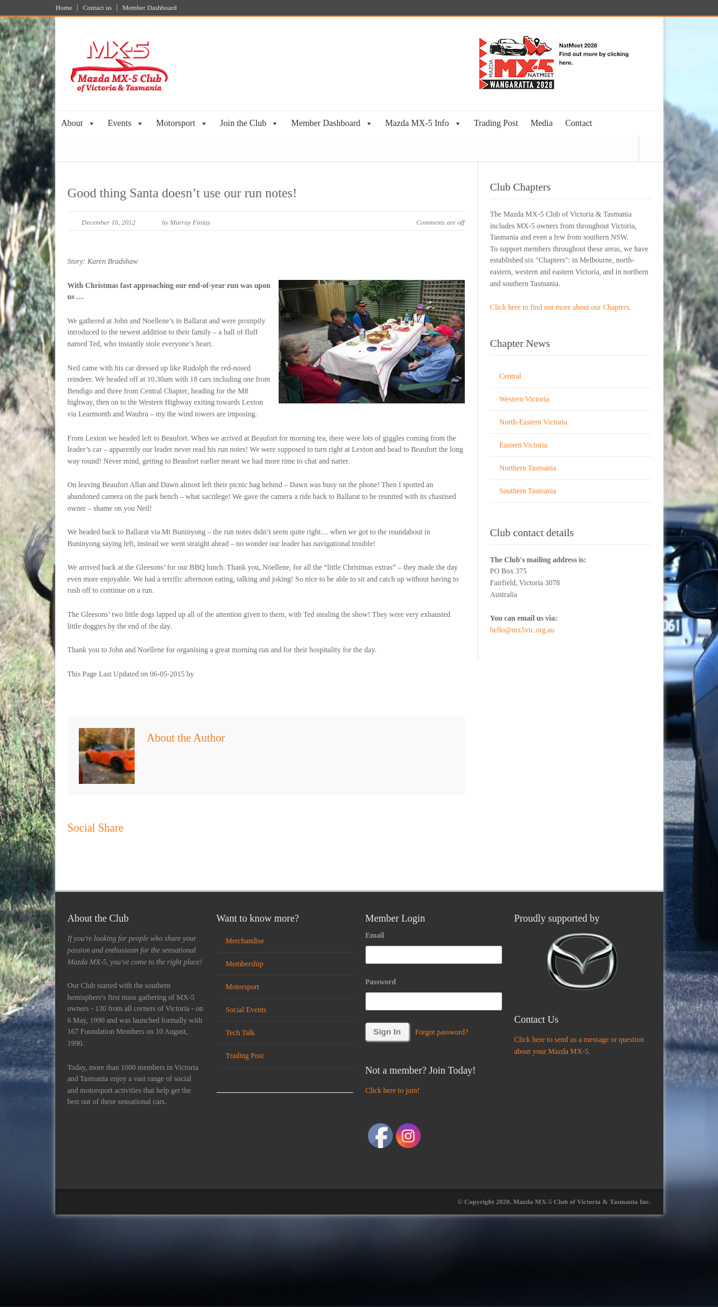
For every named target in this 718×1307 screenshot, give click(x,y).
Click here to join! (393, 1090)
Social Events (246, 1009)
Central (510, 376)
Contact (579, 123)
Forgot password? (441, 1032)
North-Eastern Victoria (533, 422)
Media (542, 123)
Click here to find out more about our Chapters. (561, 307)
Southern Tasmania (528, 491)
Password (381, 981)
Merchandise (245, 940)
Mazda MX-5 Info (423, 123)
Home (64, 7)
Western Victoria (524, 399)
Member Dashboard (149, 7)
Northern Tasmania (528, 468)
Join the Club (249, 123)
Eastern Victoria (523, 445)
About (78, 123)
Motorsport (182, 123)
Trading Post (496, 123)
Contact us (97, 7)
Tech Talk (240, 1032)
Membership (245, 963)
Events (126, 123)
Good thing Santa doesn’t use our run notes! (182, 193)
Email (375, 935)
